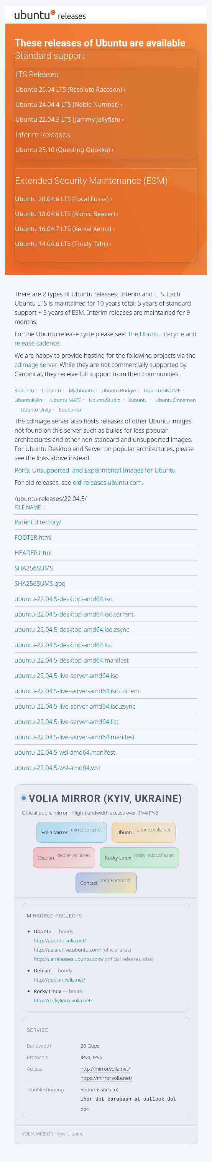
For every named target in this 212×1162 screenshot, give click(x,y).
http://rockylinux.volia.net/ (63, 1000)
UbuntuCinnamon (175, 400)
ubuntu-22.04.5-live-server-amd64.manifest (75, 737)
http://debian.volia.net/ (59, 979)
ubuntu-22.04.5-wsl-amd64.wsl (57, 768)
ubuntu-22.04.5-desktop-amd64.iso (64, 599)
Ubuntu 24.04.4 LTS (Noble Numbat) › (68, 105)
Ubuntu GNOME (162, 390)
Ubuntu (144, 831)
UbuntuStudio (105, 400)
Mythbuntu (81, 390)
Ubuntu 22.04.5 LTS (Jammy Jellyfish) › (69, 120)
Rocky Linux (139, 856)
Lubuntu (51, 390)
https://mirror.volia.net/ (106, 1077)
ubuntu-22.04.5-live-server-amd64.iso (67, 675)
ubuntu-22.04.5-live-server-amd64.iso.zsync (75, 706)
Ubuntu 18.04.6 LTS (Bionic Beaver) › (66, 214)
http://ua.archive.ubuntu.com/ (67, 949)
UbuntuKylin (28, 400)
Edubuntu (70, 409)
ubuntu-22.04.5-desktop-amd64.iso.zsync (72, 629)
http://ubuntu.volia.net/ (60, 940)
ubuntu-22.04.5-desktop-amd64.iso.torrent (74, 614)
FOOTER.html (33, 537)
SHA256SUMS (34, 568)
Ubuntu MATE (65, 400)
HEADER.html (33, 553)
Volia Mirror (71, 831)
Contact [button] (106, 881)
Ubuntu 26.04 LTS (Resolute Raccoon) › (70, 90)
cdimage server (35, 364)
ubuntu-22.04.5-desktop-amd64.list (63, 645)
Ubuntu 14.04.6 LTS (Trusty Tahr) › (63, 244)
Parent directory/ (38, 522)
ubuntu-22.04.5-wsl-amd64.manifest (65, 752)
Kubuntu (24, 390)
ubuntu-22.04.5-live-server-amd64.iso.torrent (77, 691)
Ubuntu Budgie (119, 390)
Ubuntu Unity (36, 409)
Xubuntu (138, 400)
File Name (28, 507)
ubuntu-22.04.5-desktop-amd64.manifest (72, 660)
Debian (64, 856)
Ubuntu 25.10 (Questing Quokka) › (64, 150)
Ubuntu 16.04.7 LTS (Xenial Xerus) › (65, 229)
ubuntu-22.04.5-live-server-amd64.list (66, 721)
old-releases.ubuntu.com (107, 482)
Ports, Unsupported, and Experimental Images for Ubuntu (95, 470)
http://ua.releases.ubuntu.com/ (69, 958)
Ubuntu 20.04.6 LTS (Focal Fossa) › (63, 199)
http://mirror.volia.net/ (105, 1068)
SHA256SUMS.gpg (40, 583)
